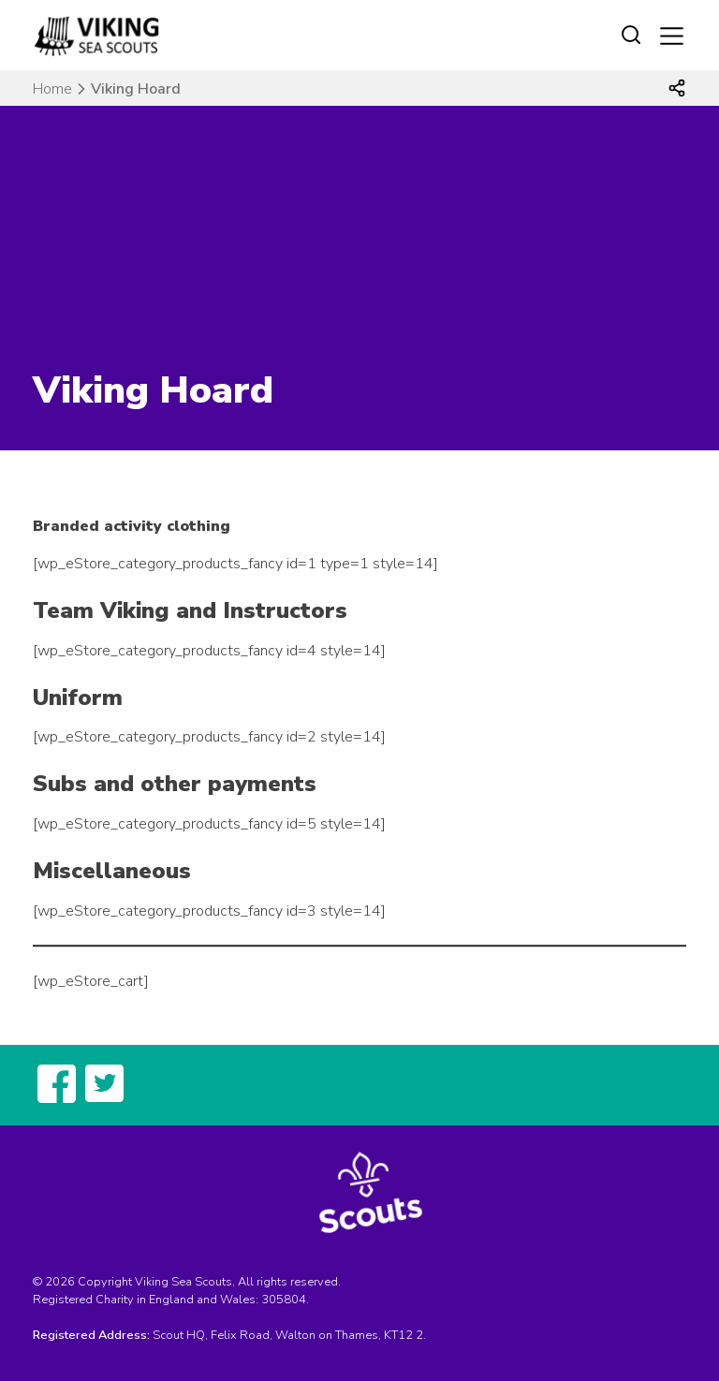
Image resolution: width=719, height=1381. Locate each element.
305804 (283, 1299)
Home (52, 89)
